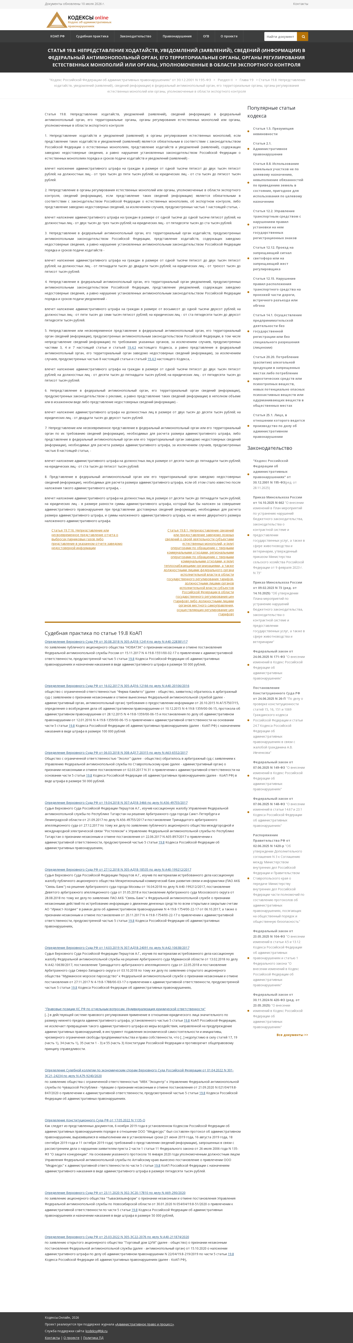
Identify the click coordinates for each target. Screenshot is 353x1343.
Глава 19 (247, 79)
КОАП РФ (57, 36)
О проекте (229, 36)
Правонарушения (177, 36)
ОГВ (206, 36)
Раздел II (226, 79)
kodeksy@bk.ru (96, 1331)
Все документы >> (292, 1035)
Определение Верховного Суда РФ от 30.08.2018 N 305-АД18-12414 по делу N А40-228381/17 (116, 641)
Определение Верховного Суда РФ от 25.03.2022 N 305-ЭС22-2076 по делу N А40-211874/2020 (117, 1237)
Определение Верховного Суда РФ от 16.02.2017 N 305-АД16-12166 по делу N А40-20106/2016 (117, 686)
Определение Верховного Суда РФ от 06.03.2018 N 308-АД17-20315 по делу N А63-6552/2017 (116, 752)
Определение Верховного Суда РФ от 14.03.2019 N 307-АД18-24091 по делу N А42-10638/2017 (117, 947)
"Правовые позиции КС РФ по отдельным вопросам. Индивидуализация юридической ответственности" (125, 1009)
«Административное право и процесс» (144, 1324)
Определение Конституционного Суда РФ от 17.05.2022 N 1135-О (95, 1120)
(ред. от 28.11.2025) (275, 474)
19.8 (131, 659)
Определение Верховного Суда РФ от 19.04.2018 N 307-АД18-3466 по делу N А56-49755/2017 (116, 802)
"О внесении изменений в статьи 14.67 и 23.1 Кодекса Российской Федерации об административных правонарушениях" (279, 812)
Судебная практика (92, 36)
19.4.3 (131, 347)
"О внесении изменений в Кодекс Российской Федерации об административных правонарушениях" (279, 664)
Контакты (300, 4)
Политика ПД (93, 1338)
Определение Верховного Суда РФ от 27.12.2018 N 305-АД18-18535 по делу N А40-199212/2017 (118, 869)
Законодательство (135, 36)
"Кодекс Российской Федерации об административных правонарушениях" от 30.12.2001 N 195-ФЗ (130, 79)
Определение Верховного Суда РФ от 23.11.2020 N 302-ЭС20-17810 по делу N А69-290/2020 (115, 1193)
